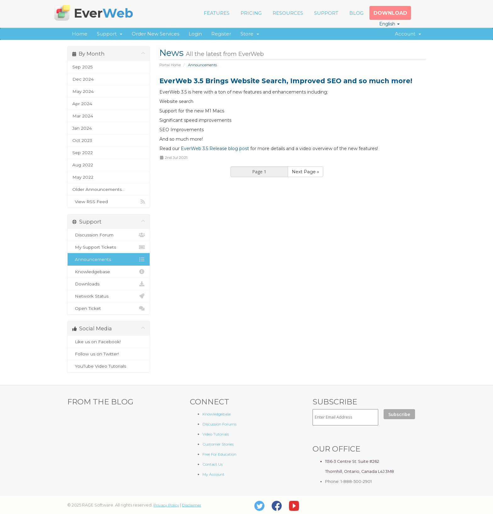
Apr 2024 (82, 103)
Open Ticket (108, 308)
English (389, 24)
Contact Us (212, 464)
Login (195, 34)
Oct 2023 (82, 140)
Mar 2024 (82, 115)
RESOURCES (288, 13)
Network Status (108, 296)
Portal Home (170, 65)
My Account (213, 474)
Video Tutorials (215, 434)
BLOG (356, 13)
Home (79, 34)
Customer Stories (218, 444)
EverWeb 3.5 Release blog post (215, 148)
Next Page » (305, 172)
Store (250, 34)
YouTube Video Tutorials (108, 366)
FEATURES (217, 13)
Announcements (108, 259)
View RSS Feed (108, 201)
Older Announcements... (98, 189)
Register (221, 34)
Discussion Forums (219, 424)
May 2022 (82, 177)
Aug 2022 (82, 164)
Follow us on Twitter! (108, 354)
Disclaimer (191, 505)
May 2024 (83, 91)
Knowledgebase (108, 271)
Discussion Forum (108, 235)
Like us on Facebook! (108, 341)
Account (408, 34)
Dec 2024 (83, 79)
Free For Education (219, 454)
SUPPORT (326, 13)
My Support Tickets (108, 247)
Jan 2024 (82, 128)
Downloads (108, 284)
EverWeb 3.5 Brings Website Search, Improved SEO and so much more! (285, 81)
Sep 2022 (82, 152)
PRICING (251, 13)
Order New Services (155, 34)
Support (109, 34)
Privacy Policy (166, 505)
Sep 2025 (82, 66)
